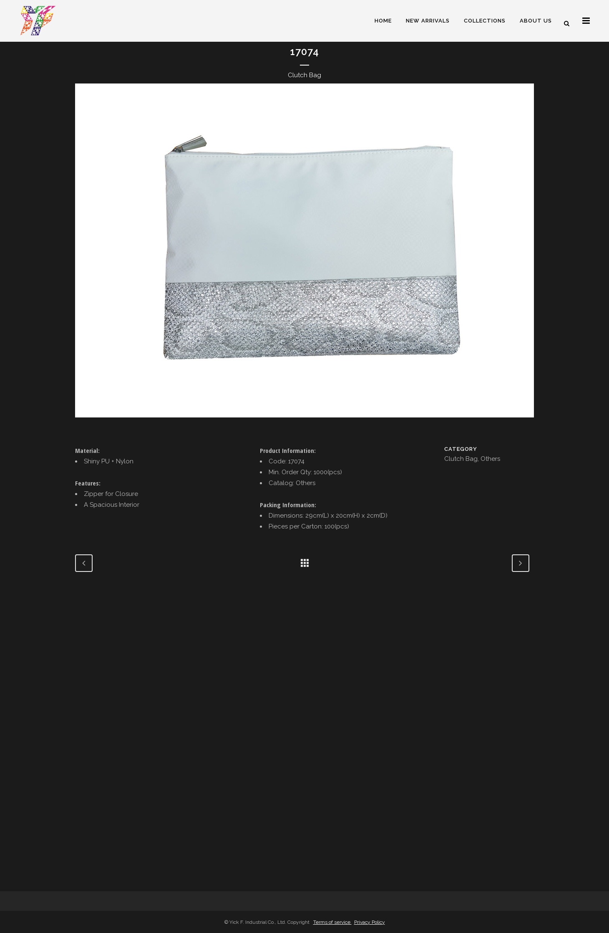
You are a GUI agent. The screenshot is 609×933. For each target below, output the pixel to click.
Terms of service (332, 922)
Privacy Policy (369, 922)
